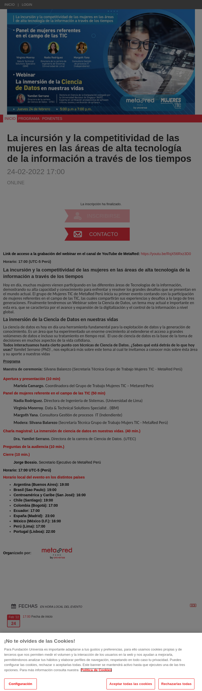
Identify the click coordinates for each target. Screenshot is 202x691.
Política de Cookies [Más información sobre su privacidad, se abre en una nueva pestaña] (96, 680)
